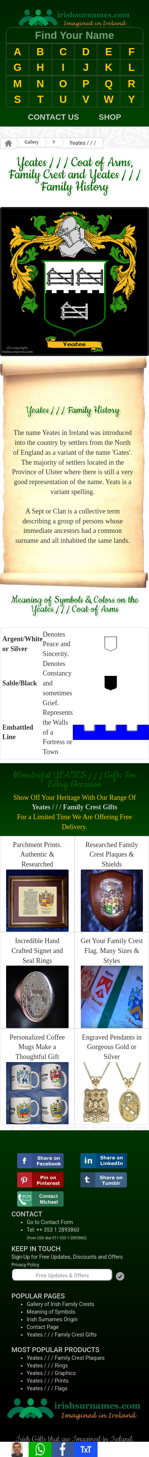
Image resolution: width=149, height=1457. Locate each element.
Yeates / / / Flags (47, 1388)
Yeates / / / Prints (48, 1381)
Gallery (31, 142)
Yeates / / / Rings (47, 1365)
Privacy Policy (25, 1265)
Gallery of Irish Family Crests (61, 1304)
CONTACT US (53, 116)
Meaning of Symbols (51, 1312)
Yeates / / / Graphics (51, 1373)
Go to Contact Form (50, 1222)
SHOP (110, 116)
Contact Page (43, 1327)
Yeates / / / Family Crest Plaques (65, 1358)
